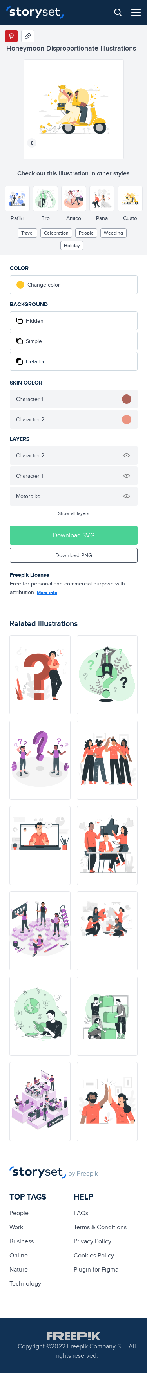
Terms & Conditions (100, 1227)
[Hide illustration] (126, 455)
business (21, 1241)
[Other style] (17, 198)
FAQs (81, 1213)
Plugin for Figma (96, 1269)
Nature (18, 1269)
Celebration (56, 232)
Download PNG (73, 555)
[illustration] (40, 674)
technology (25, 1283)
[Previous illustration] (31, 143)
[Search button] (118, 12)
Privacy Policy (92, 1241)
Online (18, 1255)
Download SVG (73, 535)
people (86, 232)
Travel (27, 232)
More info (47, 592)
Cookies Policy (94, 1255)
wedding (113, 232)
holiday (72, 245)
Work (16, 1227)
